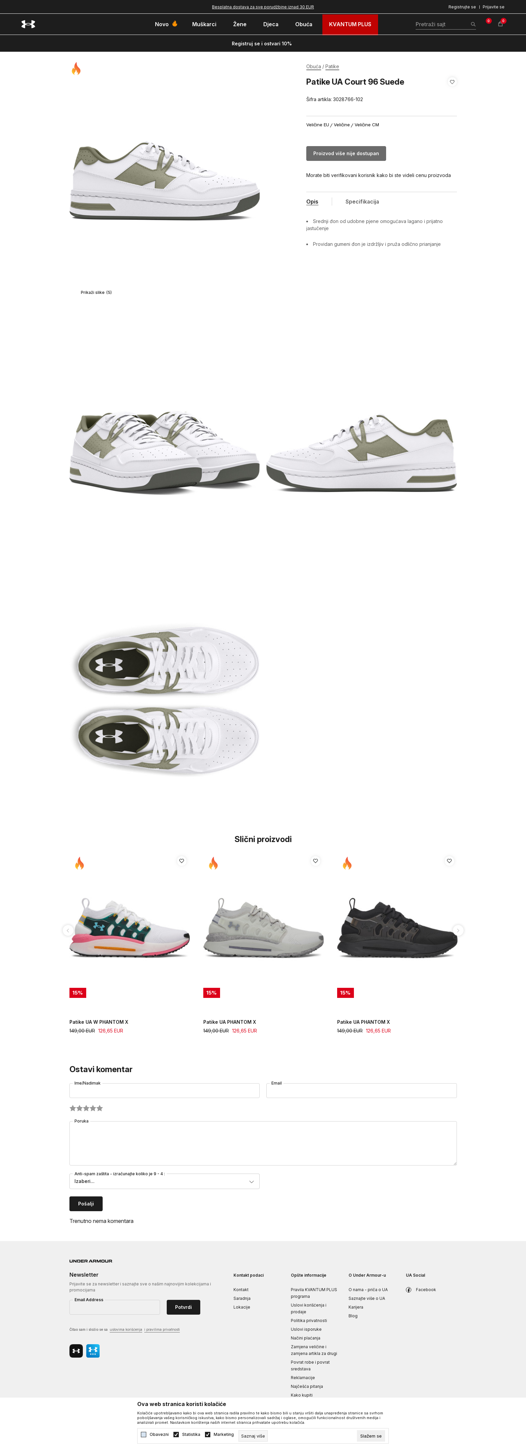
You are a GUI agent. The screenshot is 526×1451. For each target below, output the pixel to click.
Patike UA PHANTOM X (229, 1022)
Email (276, 1083)
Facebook (426, 1289)
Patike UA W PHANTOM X (98, 1022)
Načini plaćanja (305, 1337)
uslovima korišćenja (126, 1329)
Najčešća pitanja (307, 1386)
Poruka (81, 1121)
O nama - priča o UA (368, 1289)
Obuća (313, 66)
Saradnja (242, 1298)
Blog (353, 1315)
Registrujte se (462, 6)
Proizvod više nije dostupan (346, 153)
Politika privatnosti (309, 1320)
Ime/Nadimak (87, 1083)
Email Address (88, 1299)
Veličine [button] (342, 124)
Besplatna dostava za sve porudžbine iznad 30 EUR (263, 6)
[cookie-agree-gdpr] (371, 1436)
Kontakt (241, 1289)
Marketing (224, 1435)
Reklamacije (303, 1377)
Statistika (191, 1435)
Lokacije (241, 1307)
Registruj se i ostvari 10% (262, 43)
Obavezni (159, 1435)
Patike (332, 66)
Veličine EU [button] (317, 124)
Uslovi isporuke (306, 1329)
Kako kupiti (302, 1395)
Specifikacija (362, 201)
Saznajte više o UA (367, 1298)
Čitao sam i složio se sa (124, 1329)
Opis (312, 201)
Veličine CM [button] (367, 124)
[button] (452, 90)
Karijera (356, 1307)
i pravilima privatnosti (162, 1329)
